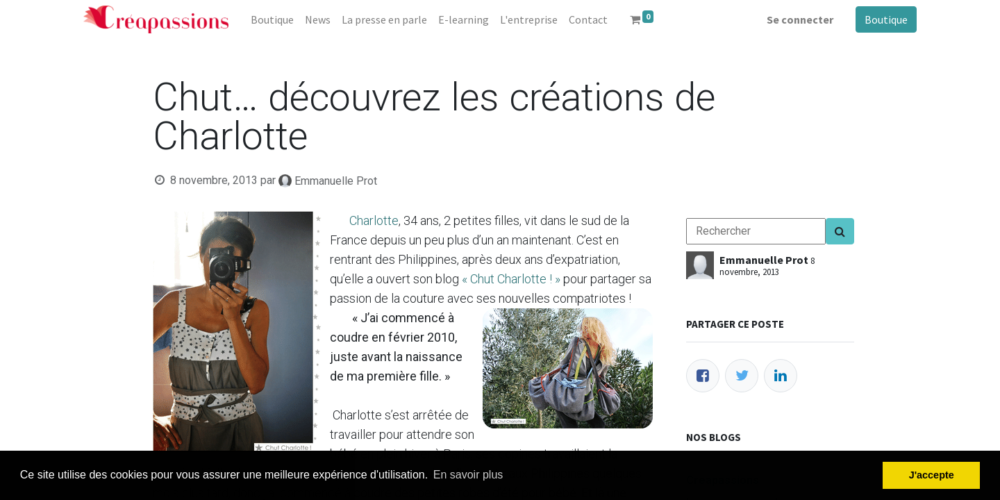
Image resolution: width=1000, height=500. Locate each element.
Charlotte (374, 220)
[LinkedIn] (780, 375)
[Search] (840, 231)
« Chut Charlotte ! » (511, 279)
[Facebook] (702, 375)
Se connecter (800, 19)
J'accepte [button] (931, 475)
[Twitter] (741, 375)
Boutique (886, 19)
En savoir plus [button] (468, 475)
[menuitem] (272, 19)
